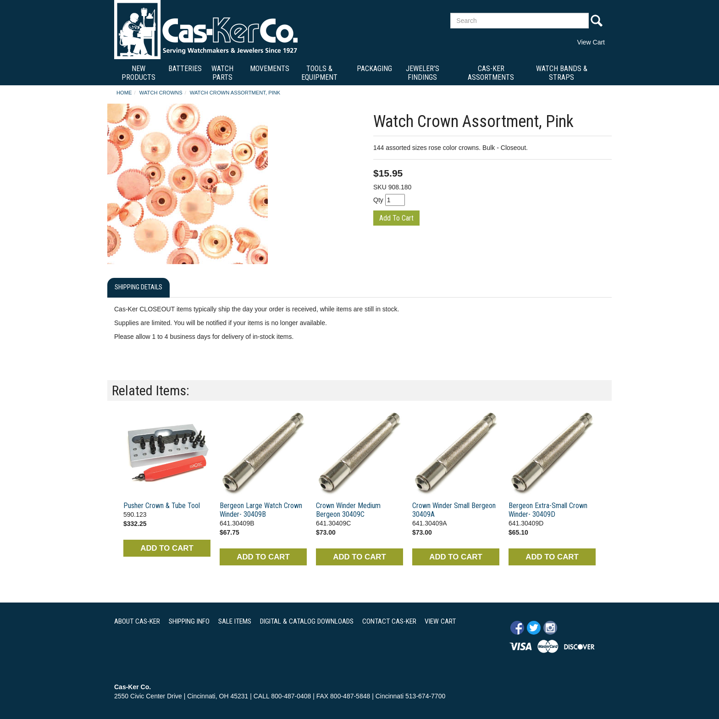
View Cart (591, 42)
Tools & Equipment (319, 73)
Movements (269, 68)
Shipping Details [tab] (138, 287)
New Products (138, 73)
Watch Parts (222, 73)
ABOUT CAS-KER (137, 621)
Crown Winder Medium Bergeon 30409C (348, 510)
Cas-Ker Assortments (491, 73)
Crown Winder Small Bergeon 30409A (454, 510)
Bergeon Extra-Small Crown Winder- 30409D (548, 510)
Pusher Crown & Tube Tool (161, 505)
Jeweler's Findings (422, 73)
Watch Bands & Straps (561, 73)
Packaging (374, 68)
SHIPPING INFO (189, 621)
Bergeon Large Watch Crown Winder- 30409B (261, 510)
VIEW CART (440, 621)
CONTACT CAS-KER (389, 621)
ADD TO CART (166, 548)
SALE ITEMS (234, 621)
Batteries (185, 68)
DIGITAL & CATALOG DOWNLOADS (307, 621)
